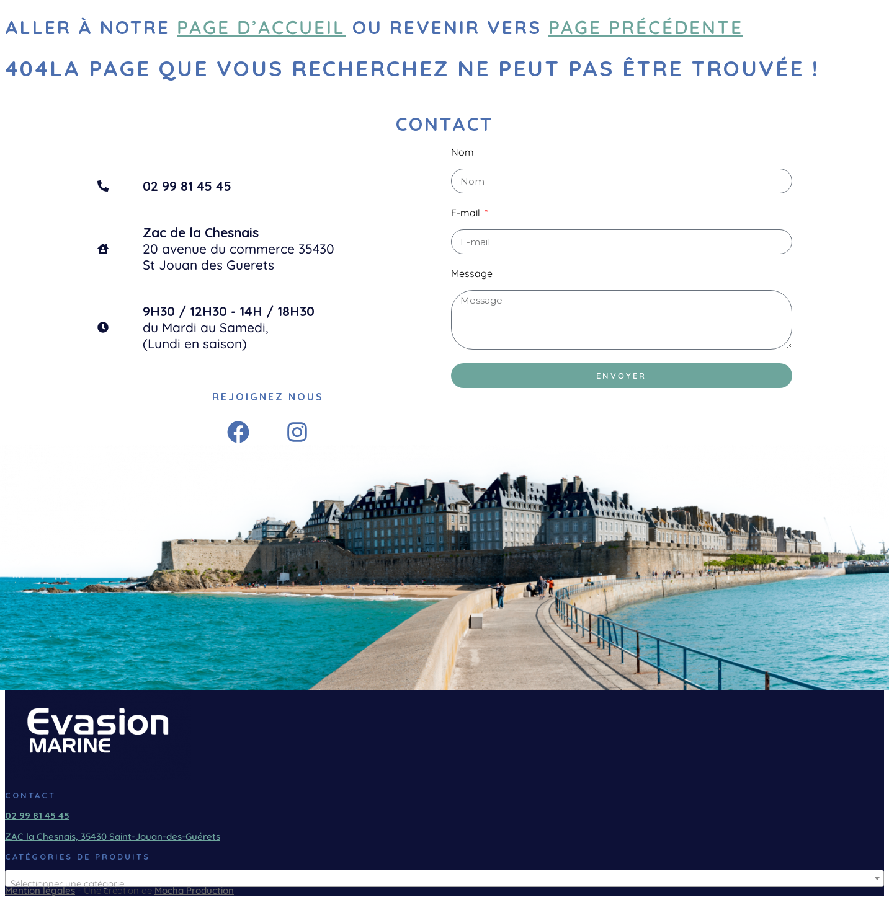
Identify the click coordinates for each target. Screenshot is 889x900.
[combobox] (444, 878)
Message (472, 273)
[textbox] (444, 883)
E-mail (467, 212)
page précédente (645, 27)
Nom (462, 152)
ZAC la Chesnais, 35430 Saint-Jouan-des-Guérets (112, 836)
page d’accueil (261, 27)
